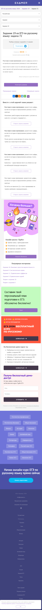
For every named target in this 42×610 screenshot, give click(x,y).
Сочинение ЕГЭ (21, 595)
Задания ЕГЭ (21, 573)
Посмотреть (21, 46)
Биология (31, 428)
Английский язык (25, 434)
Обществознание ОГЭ (29, 452)
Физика (8, 428)
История (19, 428)
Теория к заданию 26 (9, 279)
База (22, 526)
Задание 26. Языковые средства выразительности (18, 267)
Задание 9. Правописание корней (13, 276)
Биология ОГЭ (26, 458)
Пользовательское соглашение (24, 603)
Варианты (21, 580)
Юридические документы (21, 501)
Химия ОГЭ (12, 458)
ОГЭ (21, 566)
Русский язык (21, 515)
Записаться (20, 339)
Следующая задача (33, 91)
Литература (13, 440)
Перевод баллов (21, 591)
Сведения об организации (21, 504)
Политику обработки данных (8, 603)
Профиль (22, 522)
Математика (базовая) (12, 423)
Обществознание (30, 423)
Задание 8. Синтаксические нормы (13, 270)
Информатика (27, 440)
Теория (21, 569)
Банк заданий (21, 587)
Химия (12, 434)
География (11, 446)
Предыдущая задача (9, 91)
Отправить (20, 400)
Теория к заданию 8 (9, 282)
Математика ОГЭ (10, 452)
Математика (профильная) (20, 417)
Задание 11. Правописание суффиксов (15, 273)
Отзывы (21, 598)
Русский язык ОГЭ (26, 446)
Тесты (21, 577)
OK (20, 606)
